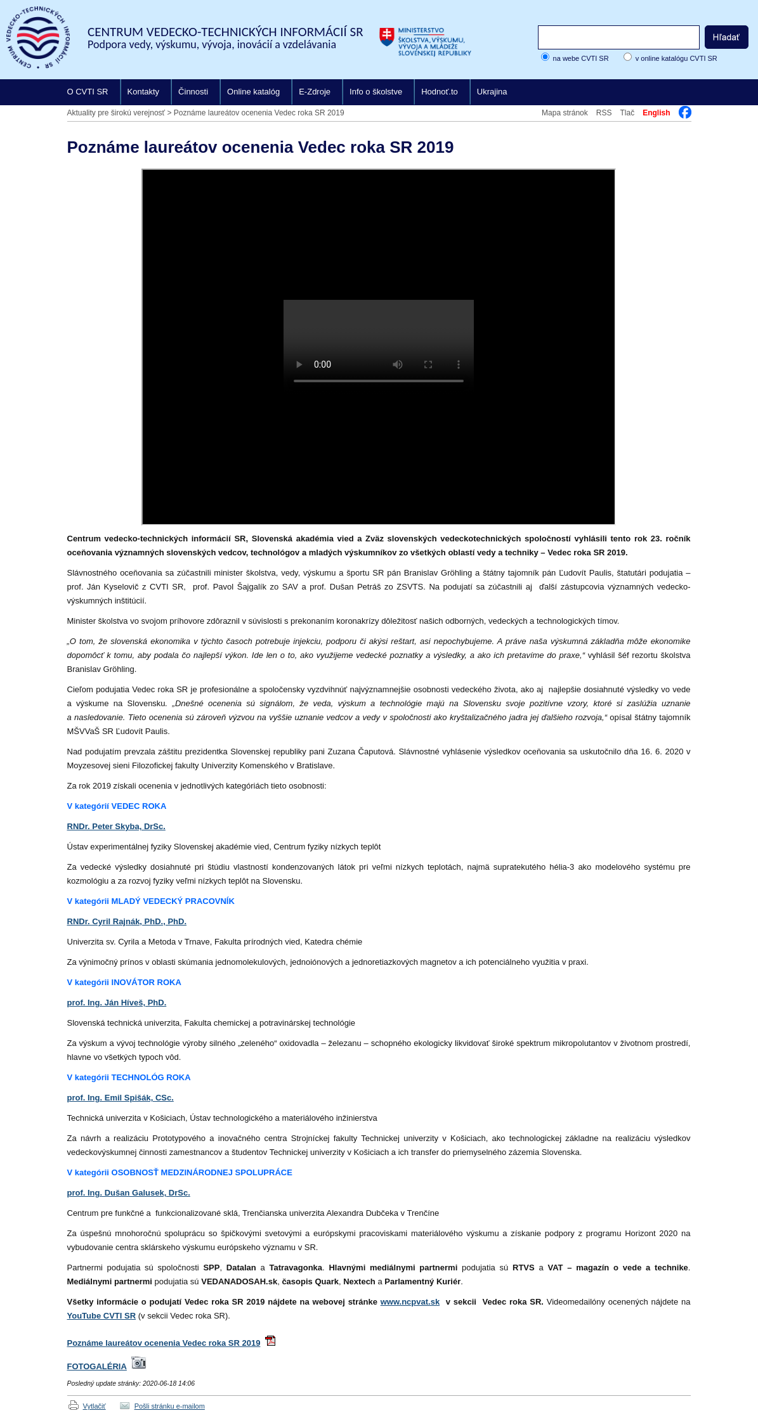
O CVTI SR (87, 91)
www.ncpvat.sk (410, 1302)
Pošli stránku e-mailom (169, 1406)
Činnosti (193, 91)
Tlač (627, 112)
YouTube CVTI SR (101, 1315)
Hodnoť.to (439, 91)
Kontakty (143, 91)
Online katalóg (253, 91)
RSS (604, 112)
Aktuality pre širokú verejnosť (116, 112)
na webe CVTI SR (581, 58)
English (656, 112)
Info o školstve (376, 91)
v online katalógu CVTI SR (676, 58)
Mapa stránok (565, 112)
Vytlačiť (94, 1406)
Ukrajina (492, 91)
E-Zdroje (314, 91)
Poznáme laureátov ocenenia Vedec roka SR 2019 (259, 112)
